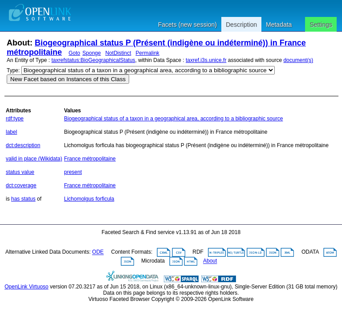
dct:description (23, 145)
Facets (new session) (187, 24)
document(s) (298, 60)
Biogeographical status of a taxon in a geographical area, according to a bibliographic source (173, 118)
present (73, 172)
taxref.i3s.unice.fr (206, 60)
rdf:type (15, 118)
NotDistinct (118, 53)
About (210, 261)
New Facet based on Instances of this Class (68, 79)
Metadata (279, 24)
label (11, 132)
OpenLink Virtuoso (26, 287)
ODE (98, 252)
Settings (320, 24)
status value (20, 172)
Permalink (147, 53)
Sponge (91, 53)
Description (241, 24)
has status (23, 199)
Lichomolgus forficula (89, 199)
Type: (13, 70)
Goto (74, 53)
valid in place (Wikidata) (34, 159)
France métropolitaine (90, 159)
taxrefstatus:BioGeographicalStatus (93, 60)
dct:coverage (21, 185)
